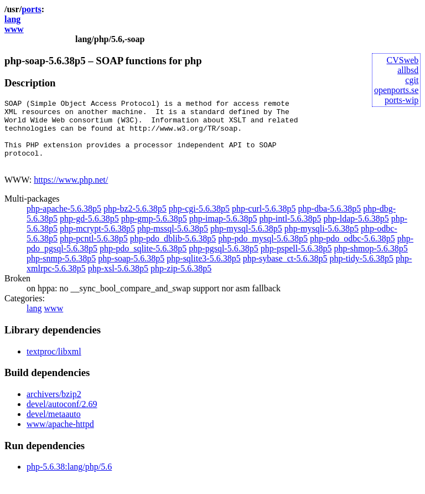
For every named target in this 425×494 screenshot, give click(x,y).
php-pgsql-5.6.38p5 (223, 261)
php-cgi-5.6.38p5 (199, 222)
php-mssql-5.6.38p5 (172, 241)
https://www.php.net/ (71, 193)
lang (12, 19)
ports (32, 9)
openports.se (396, 90)
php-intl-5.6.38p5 (290, 231)
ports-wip (401, 100)
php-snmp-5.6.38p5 (61, 271)
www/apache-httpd (60, 437)
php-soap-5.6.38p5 (131, 271)
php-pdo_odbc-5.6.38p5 (352, 251)
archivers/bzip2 (54, 407)
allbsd (407, 70)
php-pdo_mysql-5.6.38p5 (263, 251)
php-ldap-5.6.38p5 (355, 231)
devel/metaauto (54, 427)
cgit (411, 80)
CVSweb (403, 60)
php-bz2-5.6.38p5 (135, 222)
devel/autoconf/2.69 (62, 417)
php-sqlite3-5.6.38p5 (203, 271)
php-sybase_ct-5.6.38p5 (285, 271)
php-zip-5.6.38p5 (181, 281)
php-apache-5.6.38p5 (64, 222)
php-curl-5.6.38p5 (264, 222)
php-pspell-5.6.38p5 (296, 261)
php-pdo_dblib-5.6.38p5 (173, 251)
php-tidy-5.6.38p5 (362, 271)
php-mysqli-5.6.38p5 (321, 241)
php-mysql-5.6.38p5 (246, 241)
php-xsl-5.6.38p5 (118, 281)
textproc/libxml (54, 364)
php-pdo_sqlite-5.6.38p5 (143, 261)
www (14, 29)
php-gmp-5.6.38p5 (154, 231)
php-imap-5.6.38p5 (223, 231)
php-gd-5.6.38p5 (89, 231)
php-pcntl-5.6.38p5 (94, 251)
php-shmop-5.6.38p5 (371, 261)
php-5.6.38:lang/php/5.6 (69, 480)
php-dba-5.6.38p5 (329, 222)
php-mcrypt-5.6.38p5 (97, 241)
